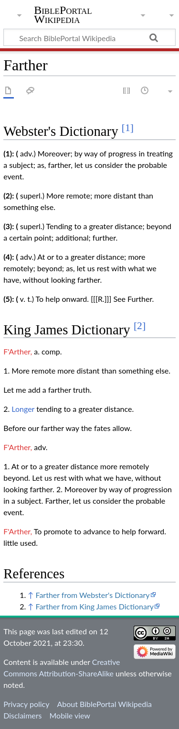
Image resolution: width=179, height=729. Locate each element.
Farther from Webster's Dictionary (92, 594)
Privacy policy (26, 703)
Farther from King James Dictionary (94, 606)
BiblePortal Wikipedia (63, 15)
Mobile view (69, 715)
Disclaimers (22, 715)
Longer (22, 408)
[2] (140, 325)
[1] (128, 127)
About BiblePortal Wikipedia (104, 703)
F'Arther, (17, 351)
